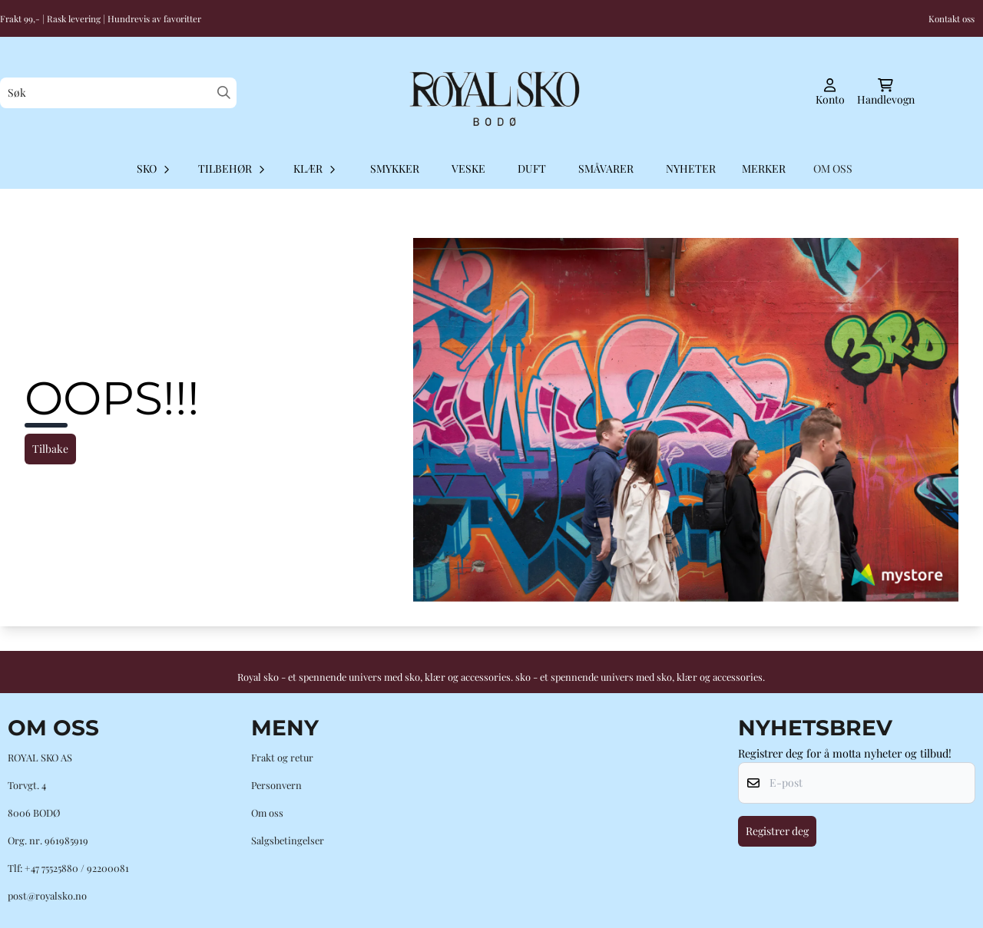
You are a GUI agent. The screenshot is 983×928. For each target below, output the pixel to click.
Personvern (276, 784)
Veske (468, 168)
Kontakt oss (951, 18)
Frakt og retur (282, 757)
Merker (764, 168)
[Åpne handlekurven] (886, 93)
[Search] (223, 92)
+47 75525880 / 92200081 (77, 867)
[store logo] (491, 93)
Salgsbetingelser (287, 840)
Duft (532, 168)
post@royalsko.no (47, 895)
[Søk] (118, 93)
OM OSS (832, 168)
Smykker (394, 168)
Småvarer (606, 168)
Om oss (267, 812)
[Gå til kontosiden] (830, 93)
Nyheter (691, 168)
